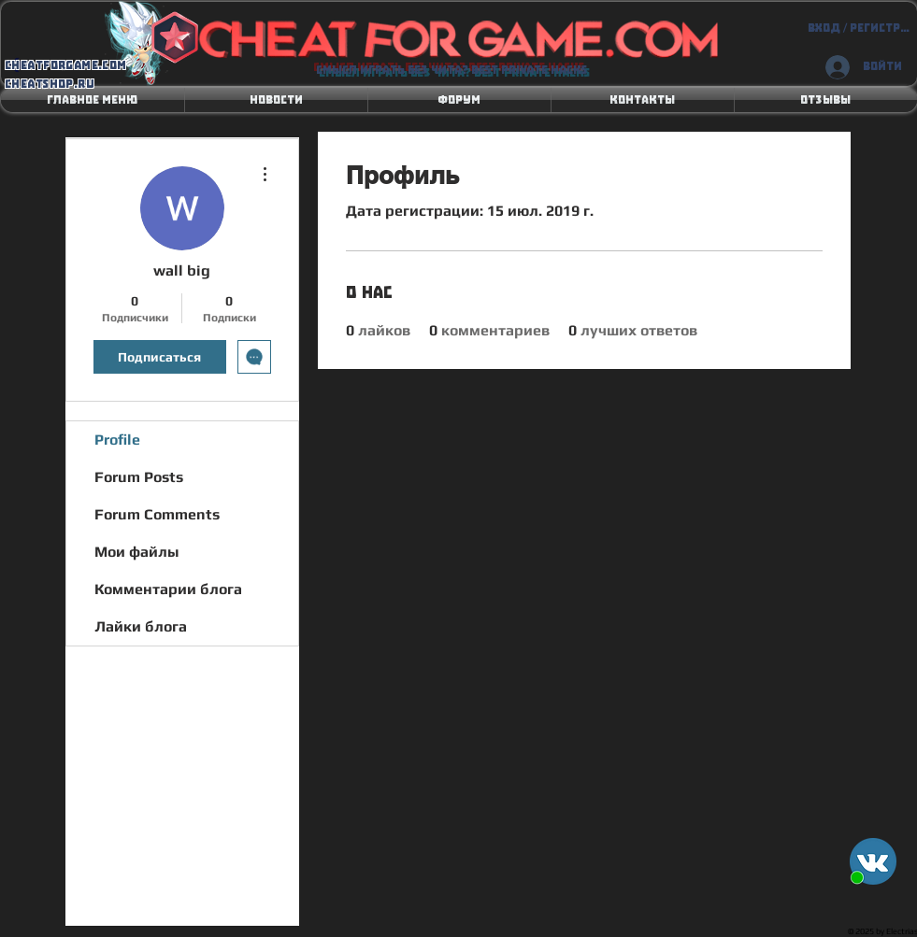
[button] (276, 100)
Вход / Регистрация (859, 28)
